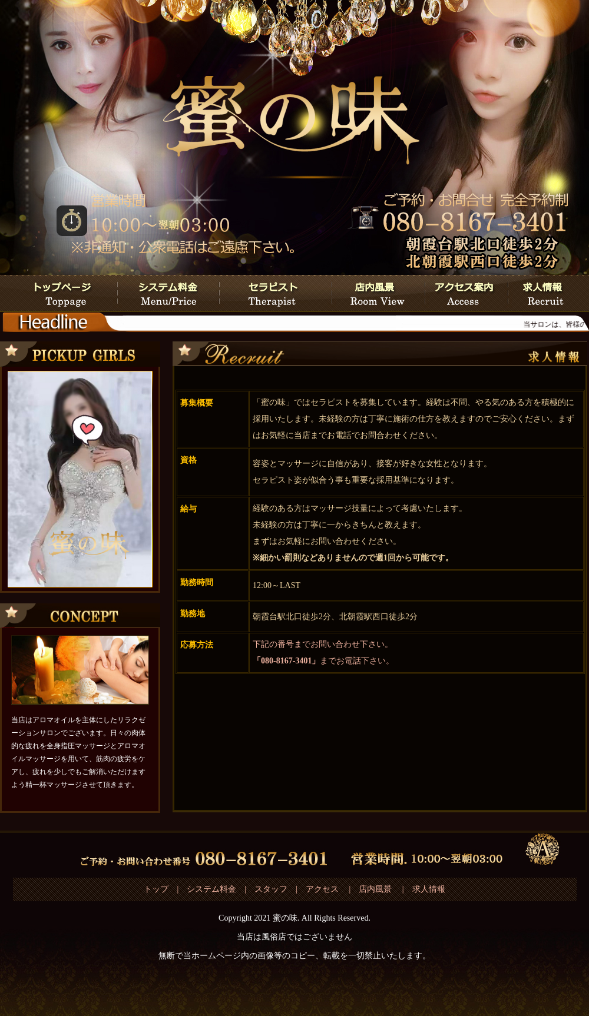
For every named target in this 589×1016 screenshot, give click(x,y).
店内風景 (375, 889)
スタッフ (270, 889)
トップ (156, 889)
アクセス (323, 889)
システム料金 (211, 889)
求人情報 (428, 889)
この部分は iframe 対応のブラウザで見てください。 (79, 479)
